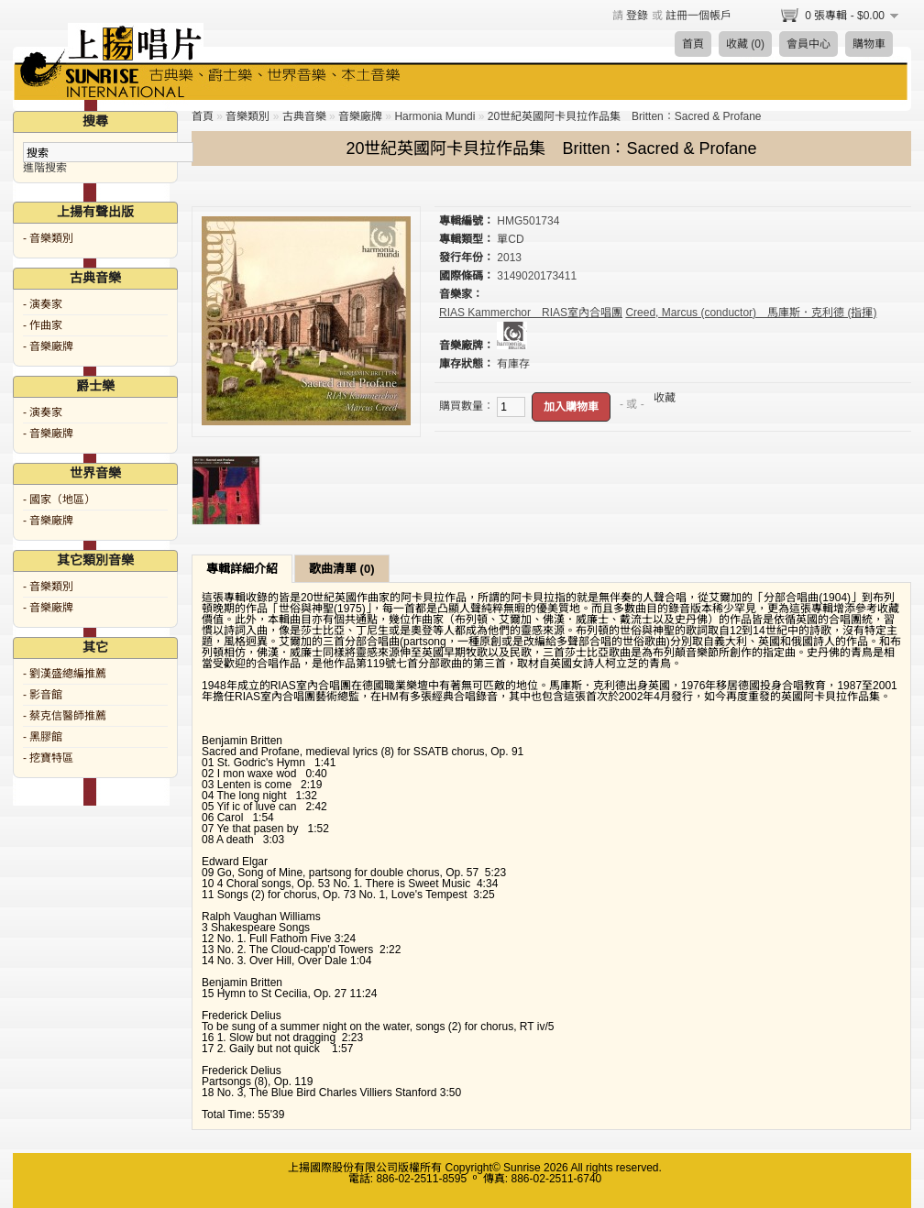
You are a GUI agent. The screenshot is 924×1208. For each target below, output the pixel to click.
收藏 (665, 397)
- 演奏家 (42, 304)
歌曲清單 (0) (342, 569)
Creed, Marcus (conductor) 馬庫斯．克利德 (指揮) (750, 312)
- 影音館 (42, 694)
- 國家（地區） (59, 499)
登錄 (637, 15)
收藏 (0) (745, 44)
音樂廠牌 (360, 116)
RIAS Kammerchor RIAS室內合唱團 (530, 312)
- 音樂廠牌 (48, 346)
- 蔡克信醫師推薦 (64, 715)
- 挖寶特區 (48, 758)
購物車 (869, 44)
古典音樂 (304, 116)
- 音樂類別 (48, 238)
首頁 (693, 44)
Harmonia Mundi (434, 116)
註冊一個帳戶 (699, 15)
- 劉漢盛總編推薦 (64, 673)
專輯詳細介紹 (242, 569)
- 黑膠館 (42, 736)
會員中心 (808, 44)
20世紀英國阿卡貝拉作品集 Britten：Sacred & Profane (625, 116)
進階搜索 (45, 167)
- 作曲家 (42, 325)
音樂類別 (248, 116)
